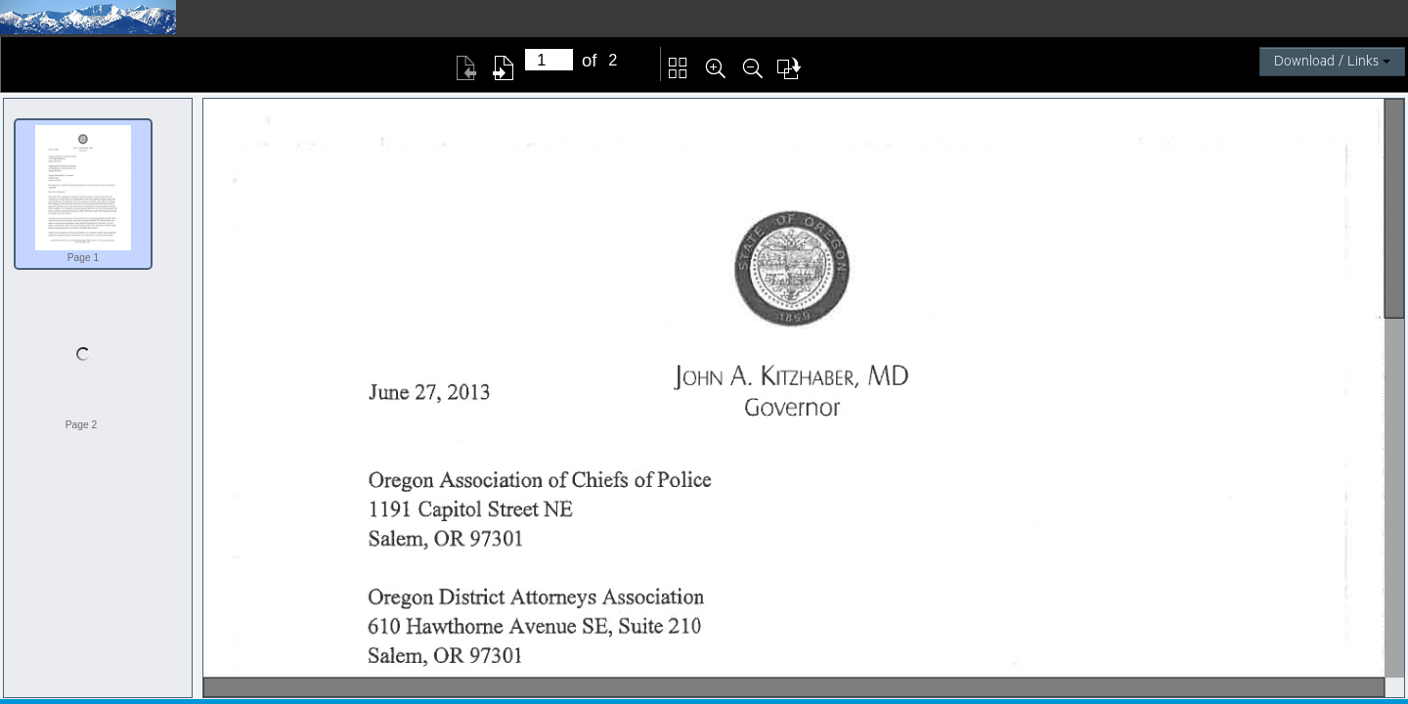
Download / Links (1332, 61)
